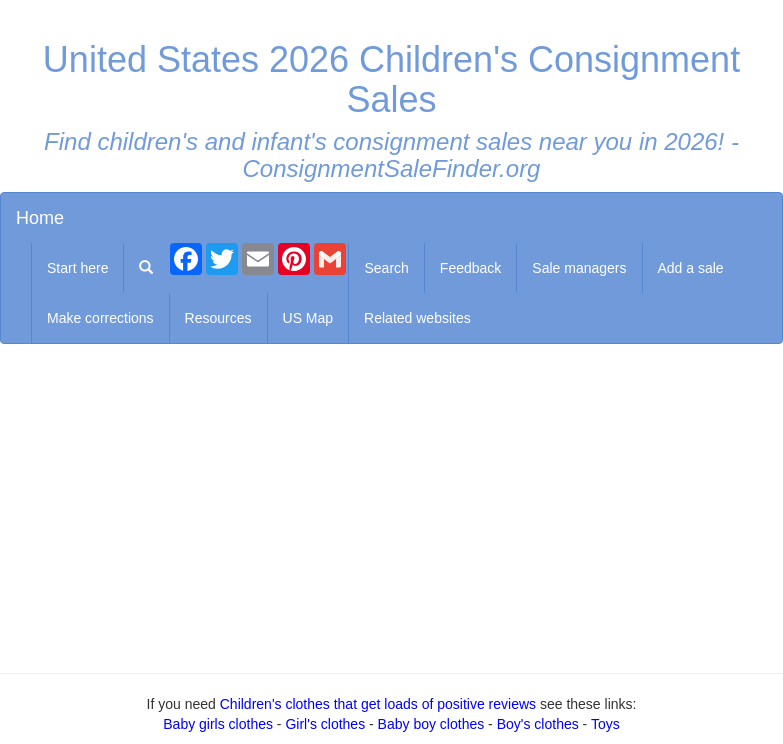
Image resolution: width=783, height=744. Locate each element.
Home (40, 218)
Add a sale (691, 268)
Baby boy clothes (431, 724)
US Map (308, 318)
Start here (77, 268)
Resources (218, 318)
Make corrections (100, 318)
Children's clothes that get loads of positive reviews (378, 704)
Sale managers (579, 268)
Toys (605, 724)
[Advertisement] (392, 504)
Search (386, 268)
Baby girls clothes (218, 724)
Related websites (417, 318)
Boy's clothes (538, 724)
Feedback (470, 268)
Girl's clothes (325, 724)
